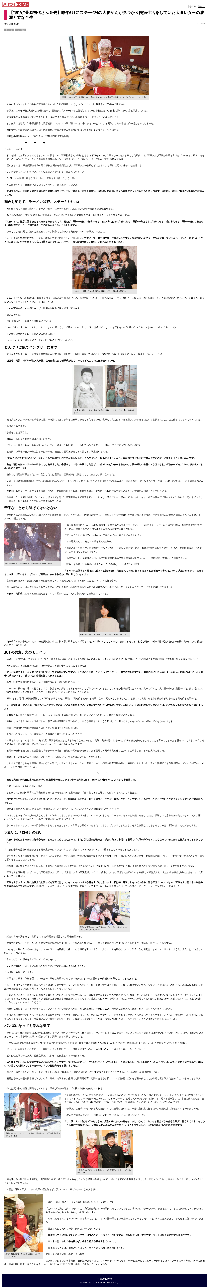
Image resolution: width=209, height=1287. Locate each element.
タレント (9, 30)
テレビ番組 (20, 30)
